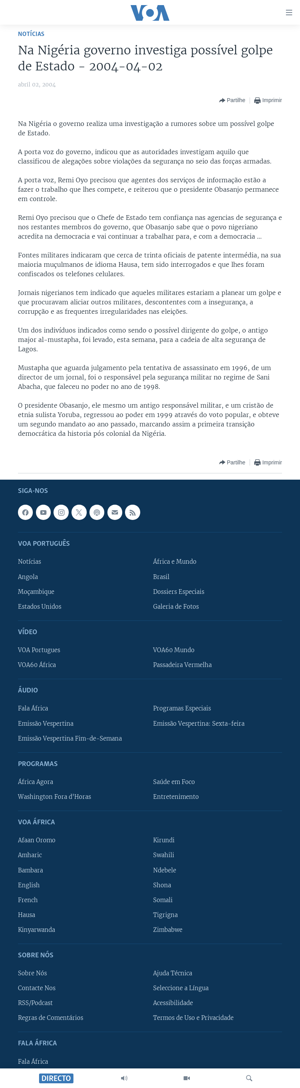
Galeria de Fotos (176, 606)
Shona (162, 884)
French (28, 900)
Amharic (30, 855)
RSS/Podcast (35, 1003)
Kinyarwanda (36, 929)
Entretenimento (176, 796)
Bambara (30, 870)
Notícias (31, 34)
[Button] (232, 100)
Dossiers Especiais (178, 591)
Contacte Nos (36, 988)
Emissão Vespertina (45, 723)
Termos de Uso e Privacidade (193, 1017)
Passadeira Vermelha (182, 665)
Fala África (33, 708)
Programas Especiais (182, 708)
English (29, 884)
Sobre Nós (32, 973)
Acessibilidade (173, 1003)
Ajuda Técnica (172, 973)
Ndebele (164, 870)
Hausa (26, 915)
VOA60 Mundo (174, 650)
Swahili (163, 855)
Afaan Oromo (36, 840)
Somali (163, 900)
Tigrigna (165, 915)
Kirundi (164, 840)
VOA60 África (37, 665)
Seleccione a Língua (181, 988)
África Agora (35, 782)
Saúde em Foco (174, 782)
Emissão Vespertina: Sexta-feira (199, 723)
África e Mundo (174, 561)
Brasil (161, 576)
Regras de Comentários (50, 1017)
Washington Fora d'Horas (54, 796)
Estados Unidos (39, 606)
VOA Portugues (39, 650)
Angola (28, 576)
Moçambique (36, 591)
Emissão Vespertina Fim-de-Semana (70, 738)
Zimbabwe (167, 929)
